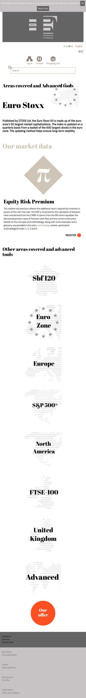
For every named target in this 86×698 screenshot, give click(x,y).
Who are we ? (7, 677)
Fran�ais (68, 46)
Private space (7, 642)
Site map (5, 639)
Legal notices (7, 689)
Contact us (6, 636)
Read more (43, 8)
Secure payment (8, 667)
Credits (5, 664)
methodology (43, 225)
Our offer (5, 680)
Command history (9, 654)
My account (6, 651)
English (79, 46)
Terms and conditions (11, 692)
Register (71, 235)
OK (82, 3)
